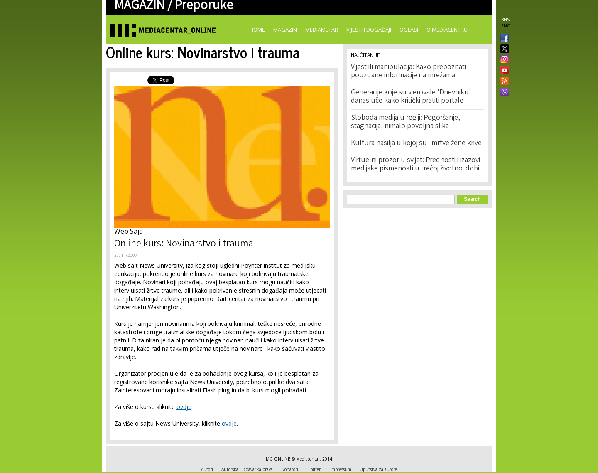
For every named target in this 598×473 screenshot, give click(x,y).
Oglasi (408, 29)
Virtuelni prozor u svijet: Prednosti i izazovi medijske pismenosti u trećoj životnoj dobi (415, 164)
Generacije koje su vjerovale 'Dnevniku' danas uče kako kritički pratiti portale (411, 96)
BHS (505, 19)
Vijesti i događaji (368, 29)
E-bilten (314, 469)
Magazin (285, 29)
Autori (207, 469)
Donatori (289, 469)
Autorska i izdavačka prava (247, 469)
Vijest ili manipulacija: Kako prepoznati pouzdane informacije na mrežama (408, 71)
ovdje (183, 407)
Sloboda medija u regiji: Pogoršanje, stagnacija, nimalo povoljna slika (405, 122)
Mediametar (321, 29)
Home (257, 29)
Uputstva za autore (378, 469)
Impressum (340, 469)
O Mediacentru (447, 29)
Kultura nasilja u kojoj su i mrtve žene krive (416, 143)
